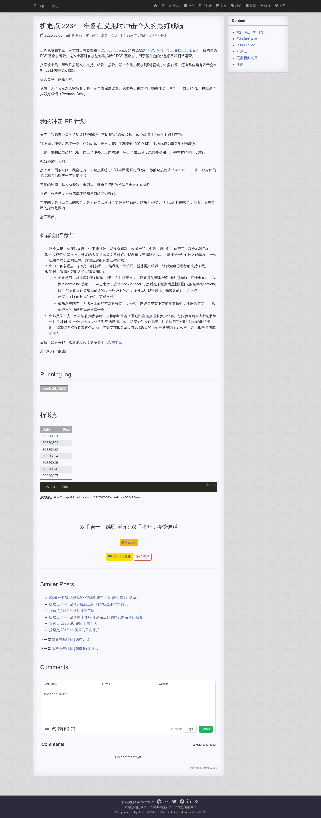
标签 (236, 6)
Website (163, 684)
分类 (221, 6)
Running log (245, 45)
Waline (206, 768)
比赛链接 (145, 316)
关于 (280, 6)
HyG (202, 812)
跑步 (174, 6)
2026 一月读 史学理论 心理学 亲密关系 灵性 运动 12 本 (93, 598)
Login (190, 729)
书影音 (205, 6)
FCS (113, 35)
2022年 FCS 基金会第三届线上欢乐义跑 (167, 50)
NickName (50, 684)
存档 (189, 6)
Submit (206, 729)
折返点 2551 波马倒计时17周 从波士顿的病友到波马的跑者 (95, 617)
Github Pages (159, 812)
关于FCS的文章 (109, 342)
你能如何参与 (247, 39)
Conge (39, 6)
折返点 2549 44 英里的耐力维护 (74, 630)
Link (182, 278)
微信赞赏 (143, 557)
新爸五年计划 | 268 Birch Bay (75, 649)
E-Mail (106, 684)
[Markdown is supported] (48, 729)
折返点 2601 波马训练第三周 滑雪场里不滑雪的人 (88, 604)
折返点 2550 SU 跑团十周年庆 (73, 624)
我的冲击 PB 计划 (250, 32)
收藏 (251, 6)
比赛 (104, 35)
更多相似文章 (247, 58)
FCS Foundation (111, 50)
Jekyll (142, 812)
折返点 (77, 35)
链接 (265, 6)
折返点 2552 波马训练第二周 (72, 611)
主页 (159, 6)
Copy (213, 485)
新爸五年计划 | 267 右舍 (71, 640)
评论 (239, 64)
